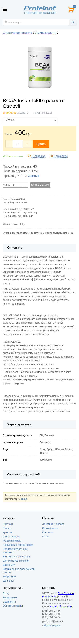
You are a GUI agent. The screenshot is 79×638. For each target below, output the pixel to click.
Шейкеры (8, 580)
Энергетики (9, 576)
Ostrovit (33, 176)
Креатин (7, 532)
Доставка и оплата (53, 524)
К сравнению (61, 156)
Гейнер (7, 528)
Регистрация (10, 597)
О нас (45, 536)
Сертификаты (50, 528)
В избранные (38, 156)
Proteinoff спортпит (61, 606)
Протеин (8, 524)
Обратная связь (51, 625)
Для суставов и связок (16, 560)
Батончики (9, 564)
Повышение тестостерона (18, 544)
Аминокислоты (45, 32)
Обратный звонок (13, 605)
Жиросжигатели (12, 540)
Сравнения (9, 601)
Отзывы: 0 (22, 113)
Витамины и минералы (16, 556)
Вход (24, 498)
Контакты (47, 532)
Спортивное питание (17, 32)
